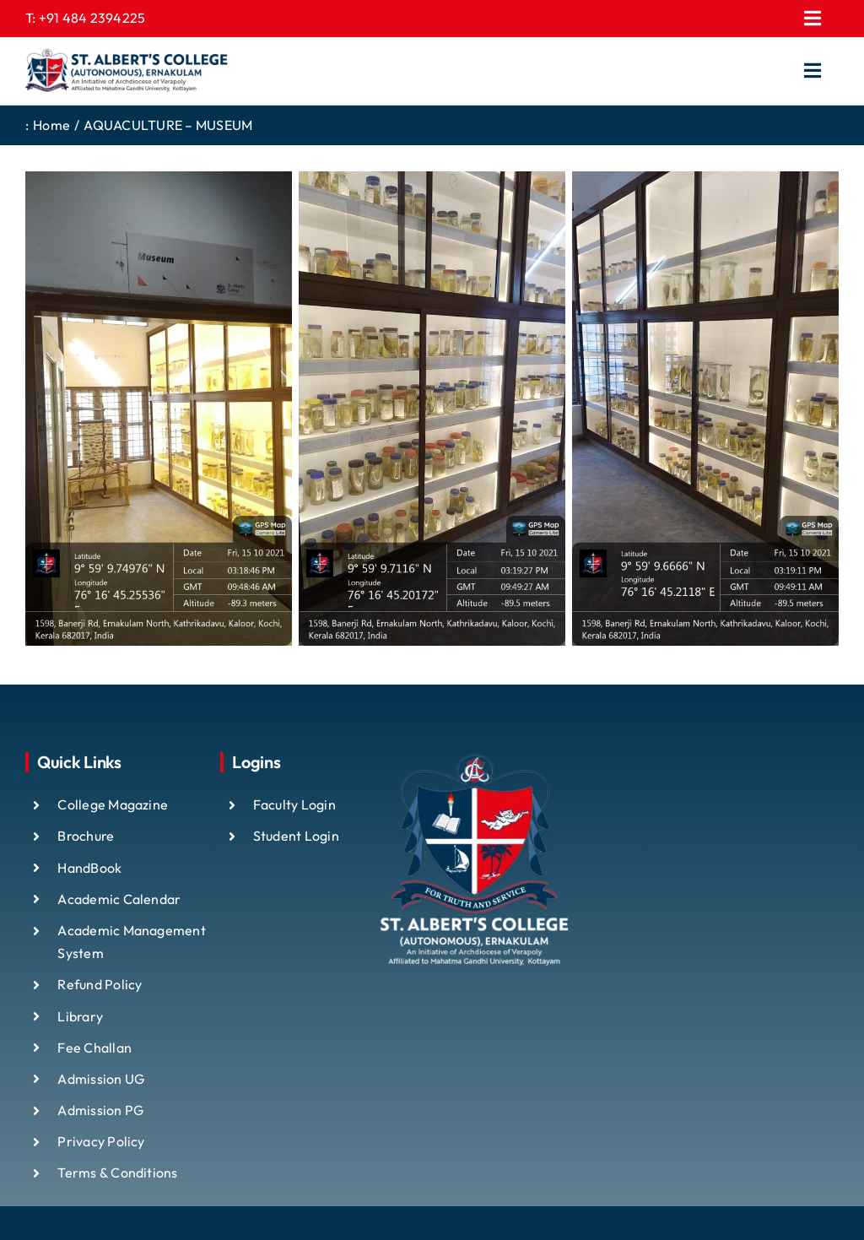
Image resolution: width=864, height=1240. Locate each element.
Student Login (296, 835)
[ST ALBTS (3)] (126, 71)
